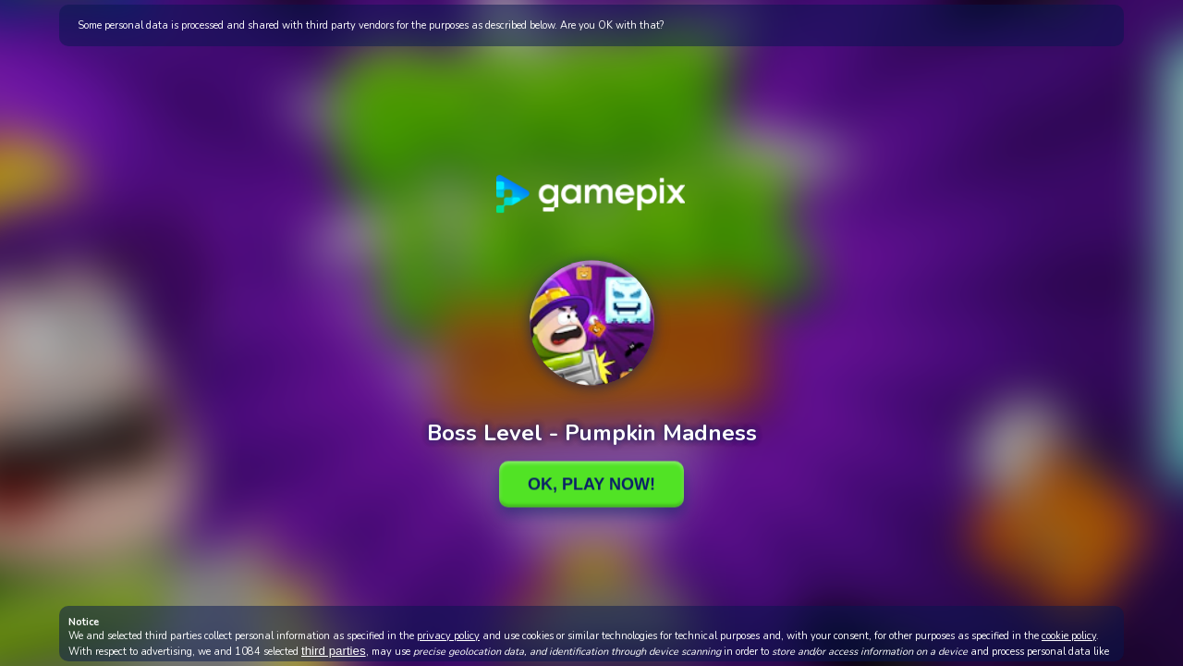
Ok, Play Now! (591, 484)
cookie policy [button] (1069, 636)
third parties (333, 651)
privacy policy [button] (448, 636)
